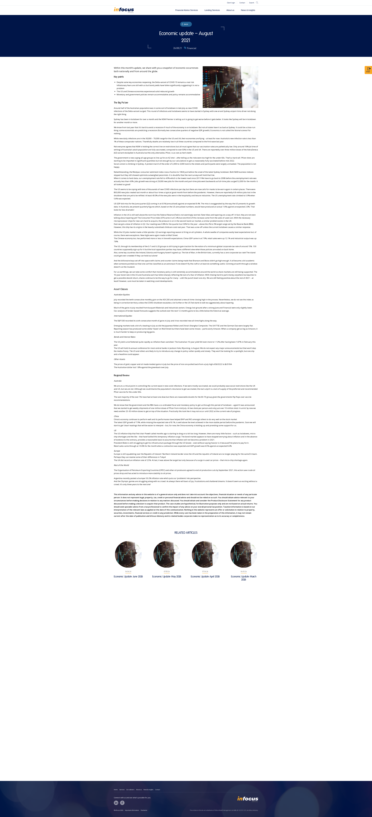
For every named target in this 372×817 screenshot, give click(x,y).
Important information (132, 810)
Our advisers (130, 790)
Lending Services (212, 10)
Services (122, 790)
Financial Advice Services (186, 10)
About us (230, 10)
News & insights (248, 10)
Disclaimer (144, 810)
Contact (242, 3)
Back (185, 24)
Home (116, 790)
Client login (231, 3)
